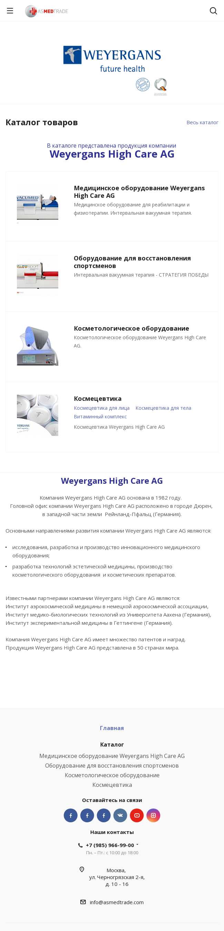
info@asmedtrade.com (117, 902)
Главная (112, 728)
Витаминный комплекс (100, 416)
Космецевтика (112, 785)
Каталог (112, 744)
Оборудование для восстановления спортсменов (112, 765)
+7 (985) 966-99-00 (110, 845)
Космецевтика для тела (163, 408)
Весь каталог (202, 122)
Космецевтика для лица (102, 408)
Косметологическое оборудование (112, 775)
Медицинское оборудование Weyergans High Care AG (112, 756)
